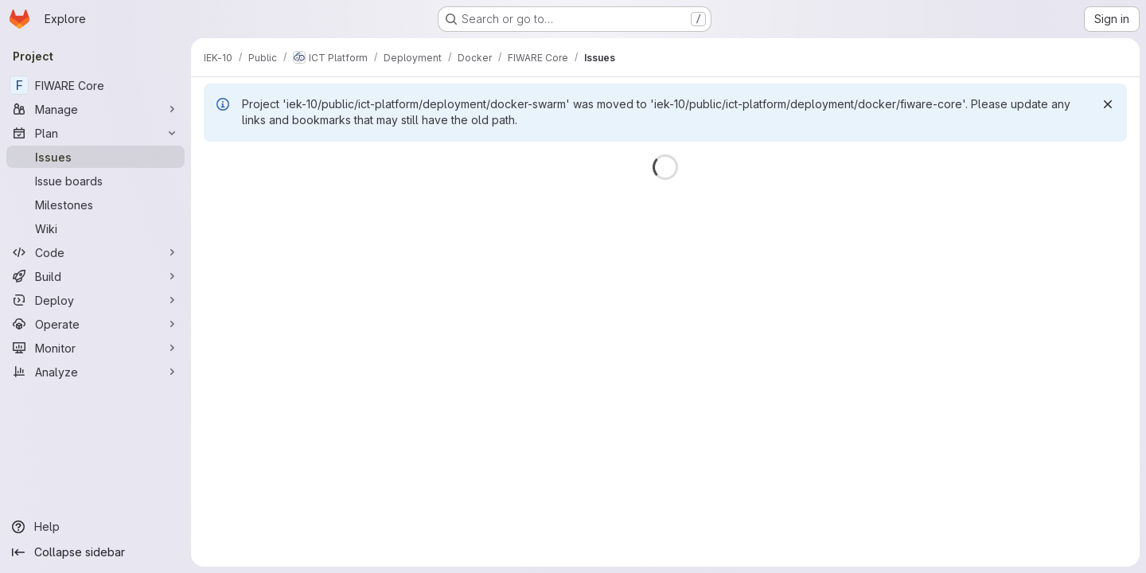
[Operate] (95, 324)
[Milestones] (95, 204)
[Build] (95, 276)
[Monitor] (95, 348)
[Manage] (95, 109)
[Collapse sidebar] (95, 552)
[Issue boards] (95, 181)
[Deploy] (95, 300)
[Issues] (95, 157)
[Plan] (95, 133)
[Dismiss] (1107, 104)
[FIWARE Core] (95, 85)
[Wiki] (95, 228)
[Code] (95, 252)
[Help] (95, 527)
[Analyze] (95, 372)
